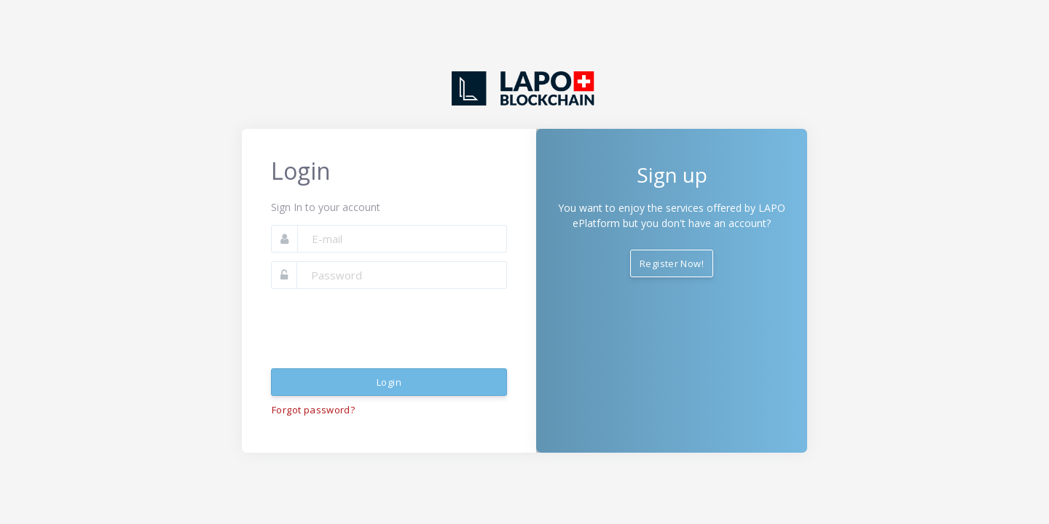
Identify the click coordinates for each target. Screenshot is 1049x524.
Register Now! (672, 263)
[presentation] (381, 329)
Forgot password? (313, 409)
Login (389, 382)
